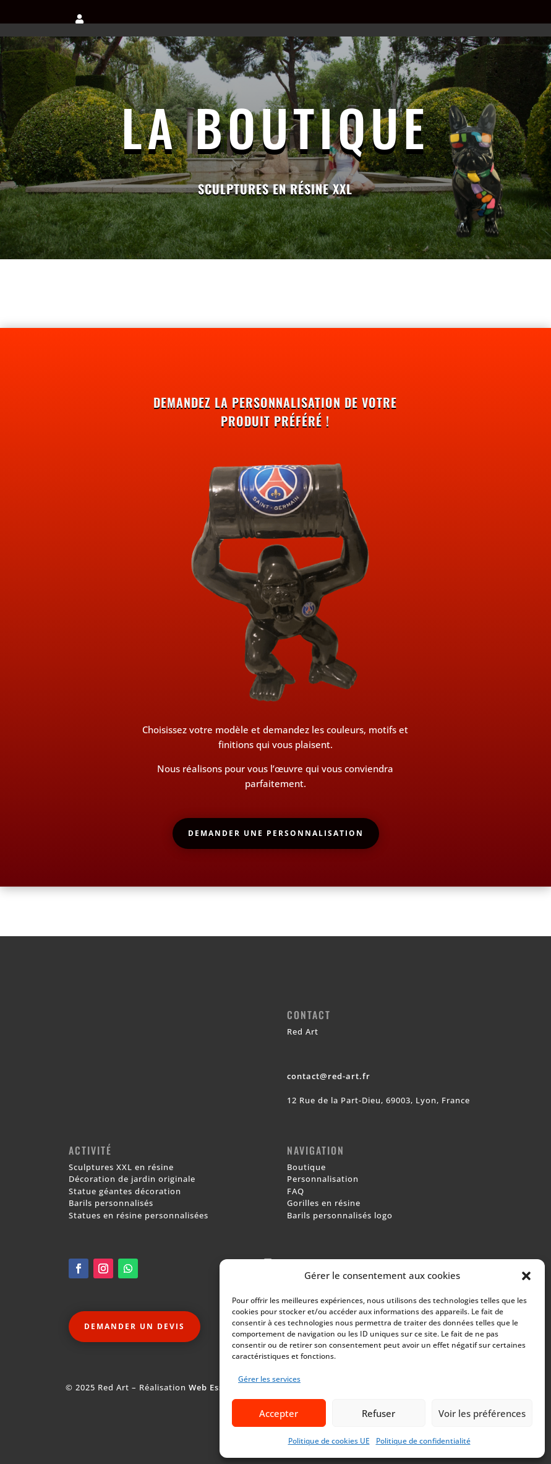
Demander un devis (134, 1326)
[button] (526, 1276)
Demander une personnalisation (276, 833)
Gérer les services (269, 1379)
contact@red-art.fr (328, 1076)
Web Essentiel (219, 1387)
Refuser (378, 1413)
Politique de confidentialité (423, 1441)
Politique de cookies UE (329, 1441)
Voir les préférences (482, 1413)
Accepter (278, 1413)
